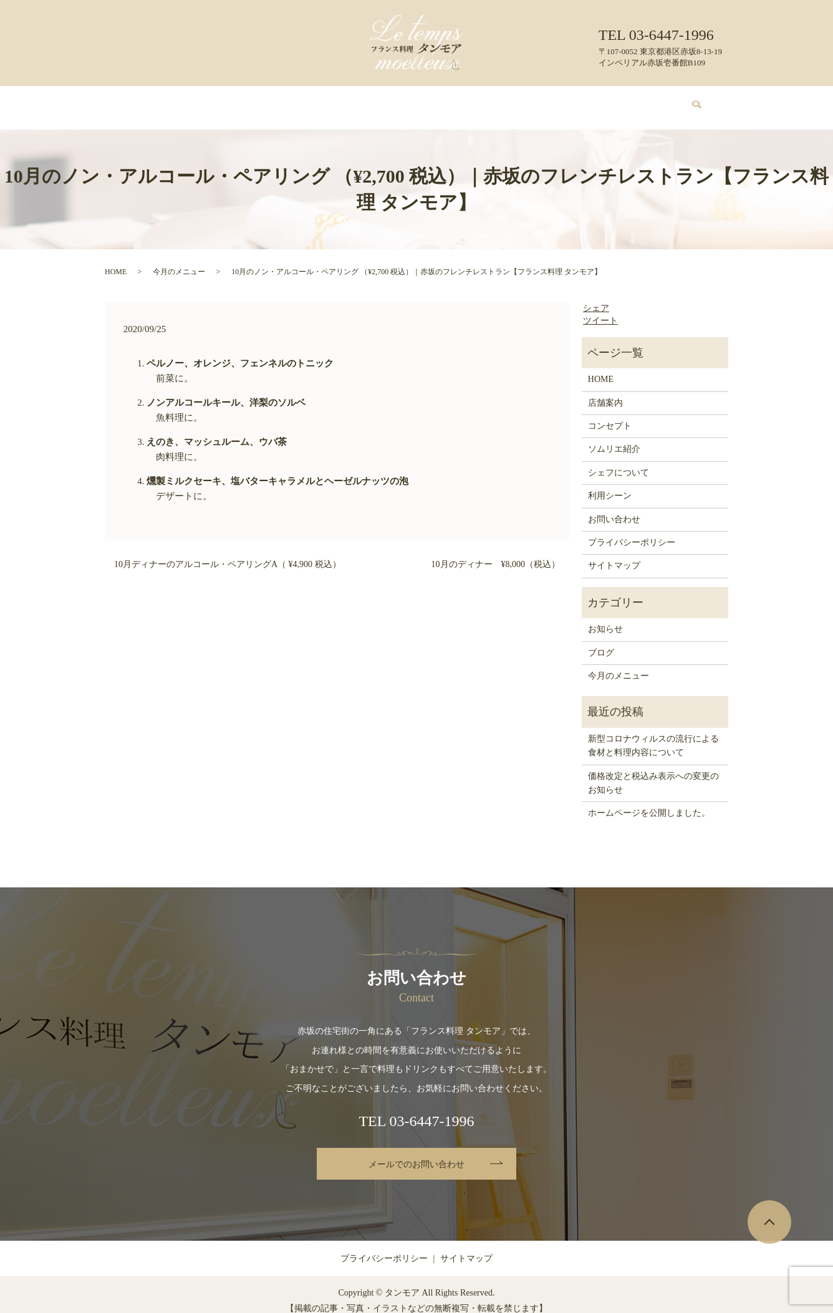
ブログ (577, 101)
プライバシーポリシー (631, 530)
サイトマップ (614, 553)
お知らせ (605, 617)
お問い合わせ (630, 101)
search (689, 102)
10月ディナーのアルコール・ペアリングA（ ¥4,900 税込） (227, 552)
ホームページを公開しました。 (649, 801)
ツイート (600, 308)
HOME (155, 101)
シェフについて (462, 101)
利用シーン (528, 101)
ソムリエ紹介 (391, 101)
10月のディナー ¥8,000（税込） (496, 552)
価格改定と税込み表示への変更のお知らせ (653, 771)
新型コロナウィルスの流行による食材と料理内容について (653, 733)
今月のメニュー (320, 101)
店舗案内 (200, 101)
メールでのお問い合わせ (416, 1152)
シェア (596, 296)
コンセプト (254, 101)
